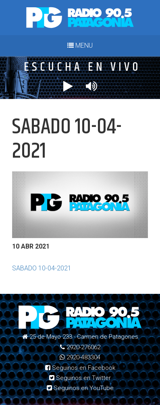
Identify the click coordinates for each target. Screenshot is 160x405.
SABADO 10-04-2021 (41, 268)
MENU (80, 45)
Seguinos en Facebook (80, 367)
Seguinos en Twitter (80, 378)
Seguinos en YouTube (80, 388)
